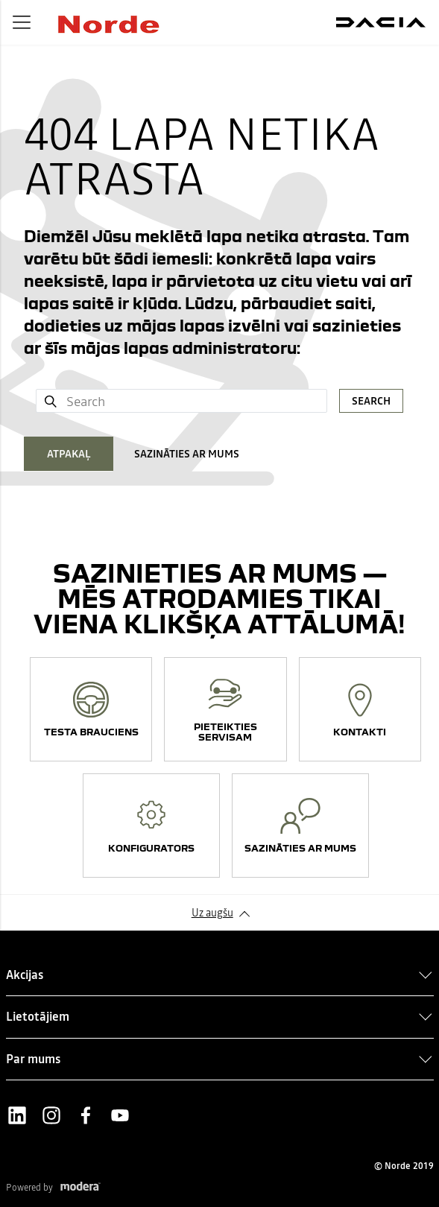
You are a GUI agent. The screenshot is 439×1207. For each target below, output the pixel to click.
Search (371, 400)
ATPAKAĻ (69, 453)
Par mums (33, 1059)
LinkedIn (17, 1115)
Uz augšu (212, 912)
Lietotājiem (37, 1016)
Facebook (86, 1115)
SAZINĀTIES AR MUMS (186, 453)
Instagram (51, 1115)
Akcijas (24, 974)
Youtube (120, 1115)
